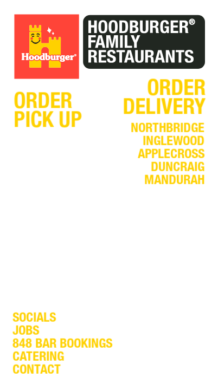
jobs (25, 332)
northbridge (167, 129)
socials (34, 319)
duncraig (177, 168)
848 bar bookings (62, 345)
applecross (171, 155)
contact (36, 371)
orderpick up (48, 113)
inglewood (173, 142)
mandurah (174, 181)
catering (38, 358)
